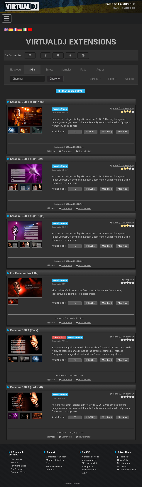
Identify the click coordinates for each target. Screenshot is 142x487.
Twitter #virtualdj (126, 469)
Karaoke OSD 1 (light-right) (27, 216)
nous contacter (89, 460)
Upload (129, 78)
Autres (100, 69)
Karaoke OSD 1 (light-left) (26, 158)
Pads (83, 69)
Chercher (55, 78)
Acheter (14, 462)
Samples (66, 69)
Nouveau (15, 69)
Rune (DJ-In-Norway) (123, 108)
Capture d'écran (18, 472)
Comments (67, 151)
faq (47, 463)
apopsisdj (129, 279)
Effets (49, 69)
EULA (84, 473)
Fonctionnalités (18, 465)
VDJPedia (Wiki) (54, 466)
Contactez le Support (56, 456)
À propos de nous (90, 456)
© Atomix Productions (71, 483)
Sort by (95, 78)
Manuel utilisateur (55, 460)
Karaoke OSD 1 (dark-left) (26, 387)
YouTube (122, 460)
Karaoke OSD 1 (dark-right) (27, 101)
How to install (84, 151)
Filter (112, 78)
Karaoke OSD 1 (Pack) (24, 330)
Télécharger (16, 459)
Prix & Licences (18, 469)
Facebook (123, 456)
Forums (50, 469)
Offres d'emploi (89, 463)
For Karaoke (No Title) (24, 273)
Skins (32, 69)
